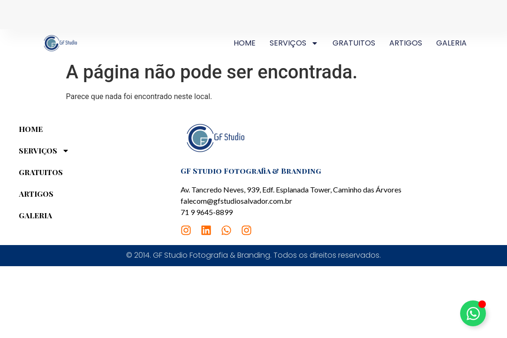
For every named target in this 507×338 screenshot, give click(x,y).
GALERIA (451, 43)
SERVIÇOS (294, 43)
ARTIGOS (405, 43)
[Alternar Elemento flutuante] (473, 313)
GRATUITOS (354, 43)
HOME (245, 43)
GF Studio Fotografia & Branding (251, 171)
